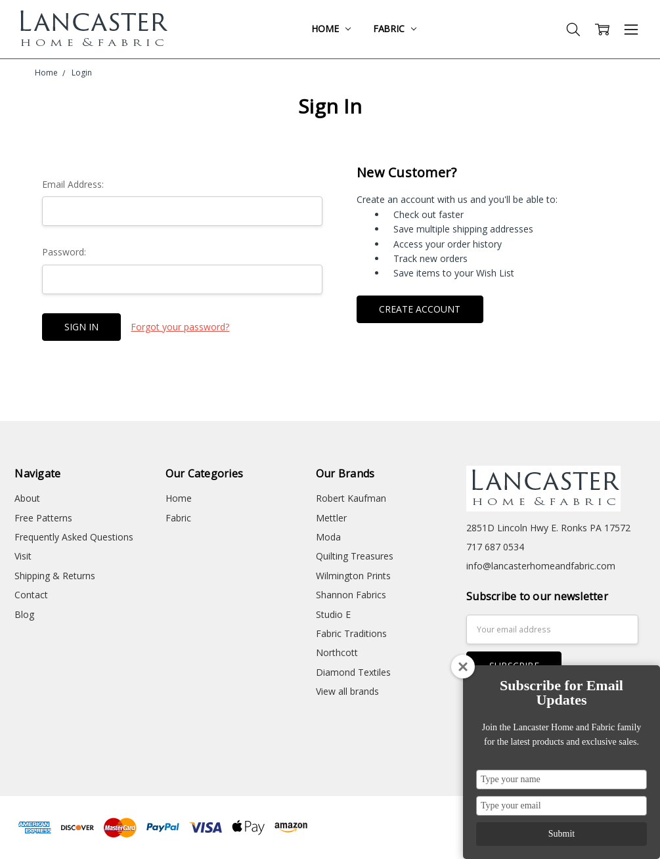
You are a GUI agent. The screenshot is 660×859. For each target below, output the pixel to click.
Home (330, 28)
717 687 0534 (495, 546)
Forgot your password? (180, 326)
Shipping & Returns (54, 575)
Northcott (337, 652)
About (27, 498)
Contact (31, 594)
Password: (64, 252)
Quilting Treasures (354, 556)
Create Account (419, 309)
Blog (24, 614)
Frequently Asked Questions (73, 537)
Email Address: (73, 184)
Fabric (394, 28)
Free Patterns (43, 518)
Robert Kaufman (351, 498)
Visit (23, 556)
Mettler (331, 518)
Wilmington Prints (353, 575)
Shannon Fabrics (351, 594)
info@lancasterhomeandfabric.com (540, 566)
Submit (561, 834)
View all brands (347, 691)
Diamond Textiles (353, 672)
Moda (328, 537)
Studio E (333, 614)
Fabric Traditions (351, 633)
